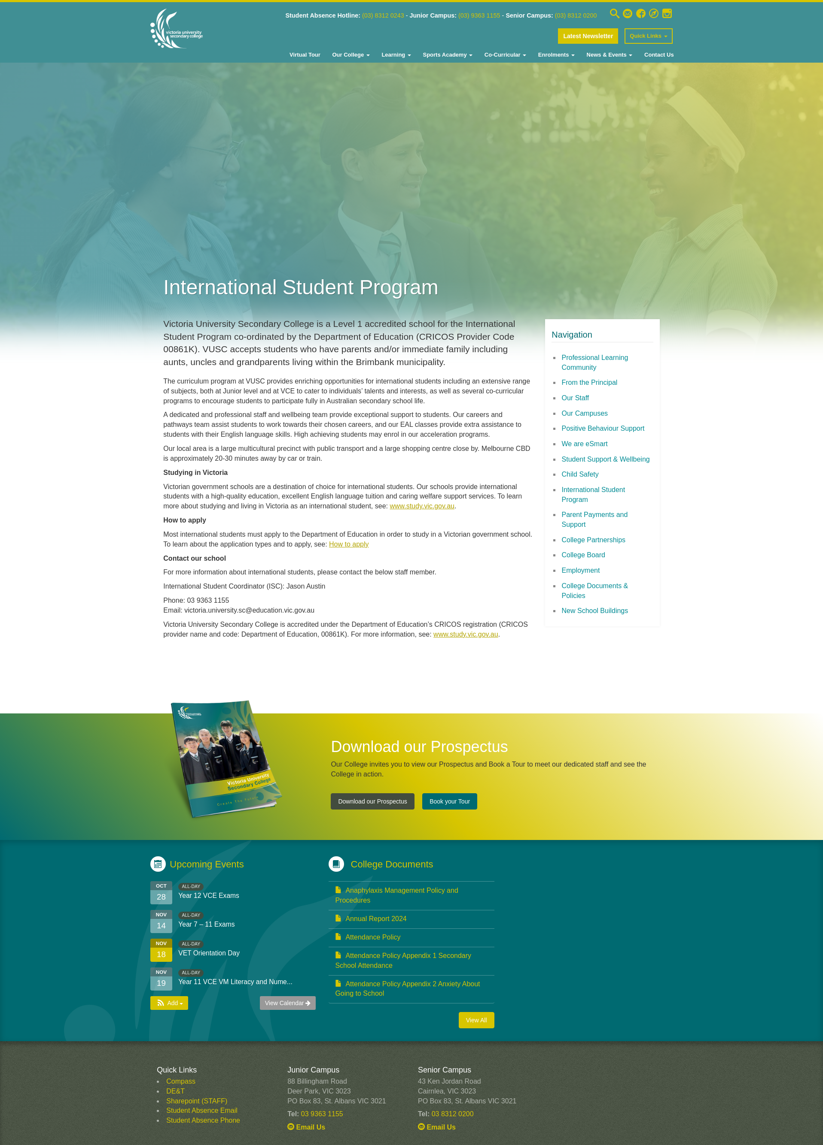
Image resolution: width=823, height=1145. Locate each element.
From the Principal (590, 382)
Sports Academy (446, 54)
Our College (350, 54)
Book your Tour (450, 801)
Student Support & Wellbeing (606, 459)
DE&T (175, 1091)
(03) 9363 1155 (486, 15)
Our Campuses (585, 413)
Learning (395, 54)
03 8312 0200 (453, 1114)
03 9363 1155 (322, 1114)
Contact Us (658, 54)
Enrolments (555, 54)
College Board (583, 555)
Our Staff (575, 398)
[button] (169, 1003)
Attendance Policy (367, 937)
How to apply (349, 544)
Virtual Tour (305, 54)
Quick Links (648, 36)
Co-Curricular (504, 54)
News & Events (608, 54)
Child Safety (580, 474)
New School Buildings (595, 610)
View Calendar (288, 1003)
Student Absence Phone (203, 1120)
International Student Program (593, 494)
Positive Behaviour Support (603, 428)
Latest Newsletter (588, 36)
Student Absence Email (201, 1110)
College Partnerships (594, 540)
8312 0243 (400, 15)
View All (476, 1020)
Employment (581, 570)
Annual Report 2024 (370, 918)
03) (382, 15)
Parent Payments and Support (595, 519)
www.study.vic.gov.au (422, 506)
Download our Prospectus (372, 801)
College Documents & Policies (595, 590)
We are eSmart (585, 443)
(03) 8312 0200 (578, 15)
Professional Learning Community (595, 362)
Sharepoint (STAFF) (196, 1101)
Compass (180, 1081)
